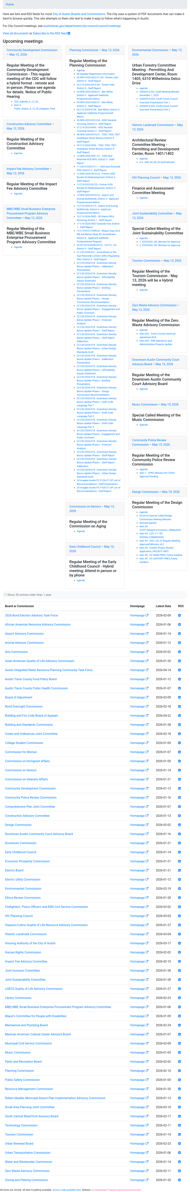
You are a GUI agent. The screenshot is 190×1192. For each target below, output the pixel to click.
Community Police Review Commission (31, 797)
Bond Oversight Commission (24, 706)
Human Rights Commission (23, 952)
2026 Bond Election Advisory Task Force (31, 615)
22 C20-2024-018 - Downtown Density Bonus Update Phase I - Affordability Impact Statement (96, 277)
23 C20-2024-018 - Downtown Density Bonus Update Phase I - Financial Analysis (96, 445)
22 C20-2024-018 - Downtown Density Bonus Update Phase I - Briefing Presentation (96, 288)
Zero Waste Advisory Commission (154, 305)
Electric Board (14, 870)
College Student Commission (24, 743)
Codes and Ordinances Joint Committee (31, 734)
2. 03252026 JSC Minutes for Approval (160, 245)
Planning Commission (83, 50)
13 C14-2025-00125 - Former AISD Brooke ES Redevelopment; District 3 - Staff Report (96, 188)
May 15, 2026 (164, 364)
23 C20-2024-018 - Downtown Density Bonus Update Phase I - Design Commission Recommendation (96, 391)
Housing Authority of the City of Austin (30, 943)
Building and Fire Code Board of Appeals (31, 715)
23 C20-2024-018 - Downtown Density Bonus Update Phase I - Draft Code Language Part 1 (96, 402)
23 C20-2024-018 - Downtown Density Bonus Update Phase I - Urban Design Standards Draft (96, 473)
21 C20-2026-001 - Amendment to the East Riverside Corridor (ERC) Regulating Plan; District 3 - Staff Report (98, 256)
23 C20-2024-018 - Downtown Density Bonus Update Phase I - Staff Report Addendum (96, 462)
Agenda (18, 153)
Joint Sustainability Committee (152, 213)
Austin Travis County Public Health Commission (36, 688)
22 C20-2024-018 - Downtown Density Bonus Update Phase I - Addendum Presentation (96, 266)
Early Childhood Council (85, 546)
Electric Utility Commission (22, 879)
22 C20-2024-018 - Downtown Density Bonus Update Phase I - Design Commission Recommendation (96, 298)
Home (10, 4)
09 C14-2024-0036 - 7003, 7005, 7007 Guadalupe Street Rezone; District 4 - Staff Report (96, 149)
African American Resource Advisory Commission (38, 624)
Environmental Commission (150, 50)
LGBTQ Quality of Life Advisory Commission (34, 989)
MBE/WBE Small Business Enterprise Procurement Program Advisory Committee (31, 213)
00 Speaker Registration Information (96, 73)
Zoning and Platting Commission (26, 1180)
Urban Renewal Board (19, 1143)
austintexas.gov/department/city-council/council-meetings (82, 26)
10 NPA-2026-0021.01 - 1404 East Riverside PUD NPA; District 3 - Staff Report (95, 159)
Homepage (139, 615)
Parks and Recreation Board (23, 1061)
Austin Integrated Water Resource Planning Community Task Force (48, 670)
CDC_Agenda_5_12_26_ (26, 101)
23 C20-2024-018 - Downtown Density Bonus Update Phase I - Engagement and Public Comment (98, 434)
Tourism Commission (146, 260)
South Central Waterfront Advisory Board (31, 1116)
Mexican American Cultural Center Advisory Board (38, 1034)
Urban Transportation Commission (27, 1152)
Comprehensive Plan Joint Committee (30, 806)
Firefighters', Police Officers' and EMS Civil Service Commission (46, 907)
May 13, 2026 (172, 177)
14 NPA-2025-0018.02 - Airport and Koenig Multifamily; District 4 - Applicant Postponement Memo (98, 198)
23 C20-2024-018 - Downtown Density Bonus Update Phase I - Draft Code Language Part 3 (96, 423)
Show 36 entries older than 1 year (29, 595)
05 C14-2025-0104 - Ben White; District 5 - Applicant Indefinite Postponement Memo (99, 113)
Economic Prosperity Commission (27, 861)
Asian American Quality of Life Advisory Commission (39, 661)
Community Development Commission (32, 50)
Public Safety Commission (22, 1080)
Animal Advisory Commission (24, 643)
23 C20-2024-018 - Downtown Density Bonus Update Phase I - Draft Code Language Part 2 (96, 413)
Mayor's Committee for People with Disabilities (35, 1016)
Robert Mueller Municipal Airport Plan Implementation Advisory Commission (55, 1098)
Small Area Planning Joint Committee (29, 1107)
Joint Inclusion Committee (22, 970)
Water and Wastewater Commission (28, 1162)
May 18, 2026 (171, 492)
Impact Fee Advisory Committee (28, 169)
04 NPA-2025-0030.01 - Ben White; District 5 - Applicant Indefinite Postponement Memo (95, 95)
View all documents (16, 33)
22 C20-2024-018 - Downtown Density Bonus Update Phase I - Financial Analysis (96, 320)
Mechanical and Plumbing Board (26, 1025)
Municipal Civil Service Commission (28, 1043)
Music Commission (145, 404)
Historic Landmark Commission (153, 125)
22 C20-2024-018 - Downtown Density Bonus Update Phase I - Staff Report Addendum (96, 338)
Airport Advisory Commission (24, 633)
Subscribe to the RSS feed (51, 33)
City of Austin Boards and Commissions (79, 14)
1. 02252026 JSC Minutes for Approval (160, 241)
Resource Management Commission (29, 1089)
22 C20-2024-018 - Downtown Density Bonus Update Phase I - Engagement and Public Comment (98, 309)
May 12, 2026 (18, 54)
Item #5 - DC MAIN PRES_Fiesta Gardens (161, 555)
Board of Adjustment (18, 697)
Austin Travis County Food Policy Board (31, 679)
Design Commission (145, 492)
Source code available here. (67, 1189)
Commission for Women (21, 752)
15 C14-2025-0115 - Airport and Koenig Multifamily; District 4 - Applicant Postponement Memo (97, 209)
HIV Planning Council (146, 177)
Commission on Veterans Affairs (26, 779)
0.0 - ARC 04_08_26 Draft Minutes (157, 162)
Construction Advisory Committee (29, 124)
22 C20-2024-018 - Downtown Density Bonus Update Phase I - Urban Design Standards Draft (96, 348)
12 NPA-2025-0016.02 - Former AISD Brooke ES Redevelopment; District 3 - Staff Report (96, 177)
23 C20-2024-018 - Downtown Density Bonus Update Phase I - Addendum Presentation (96, 359)
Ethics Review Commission (23, 897)
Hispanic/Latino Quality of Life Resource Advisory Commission (46, 925)
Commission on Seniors (85, 506)
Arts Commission (16, 652)
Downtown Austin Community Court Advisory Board (39, 834)
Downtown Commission (20, 843)
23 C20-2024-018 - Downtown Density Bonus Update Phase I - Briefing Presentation (96, 380)
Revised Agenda (148, 522)
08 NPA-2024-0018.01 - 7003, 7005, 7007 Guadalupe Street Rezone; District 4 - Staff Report (98, 138)
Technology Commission (21, 1125)
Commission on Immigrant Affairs (27, 761)
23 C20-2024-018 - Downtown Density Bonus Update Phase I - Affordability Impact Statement (96, 370)
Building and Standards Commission (29, 724)
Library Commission (18, 998)
